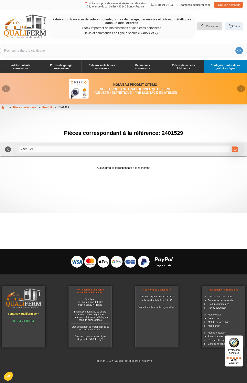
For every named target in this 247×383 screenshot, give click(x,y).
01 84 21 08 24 (164, 4)
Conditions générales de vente (224, 344)
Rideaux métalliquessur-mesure (102, 67)
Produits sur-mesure (218, 304)
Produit (47, 107)
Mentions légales (217, 332)
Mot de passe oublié (218, 322)
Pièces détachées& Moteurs (183, 67)
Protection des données (220, 336)
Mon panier (214, 325)
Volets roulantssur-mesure (20, 67)
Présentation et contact (220, 296)
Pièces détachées (217, 307)
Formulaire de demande (220, 300)
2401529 (63, 107)
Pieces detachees (24, 107)
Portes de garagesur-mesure (61, 67)
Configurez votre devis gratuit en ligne (225, 67)
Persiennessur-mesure (142, 67)
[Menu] (240, 337)
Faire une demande (228, 4)
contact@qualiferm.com (195, 4)
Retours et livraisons (218, 340)
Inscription (213, 318)
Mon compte (214, 314)
